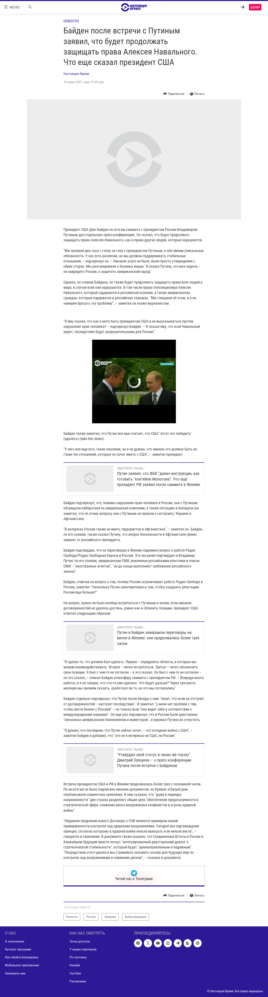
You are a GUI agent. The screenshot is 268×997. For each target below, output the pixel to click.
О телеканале (14, 941)
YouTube (75, 973)
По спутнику (78, 957)
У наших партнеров (83, 949)
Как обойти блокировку (21, 957)
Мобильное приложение (22, 965)
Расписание (78, 981)
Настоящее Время (76, 74)
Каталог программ (18, 949)
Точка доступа (80, 941)
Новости (71, 21)
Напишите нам (15, 973)
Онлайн (75, 965)
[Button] (174, 94)
